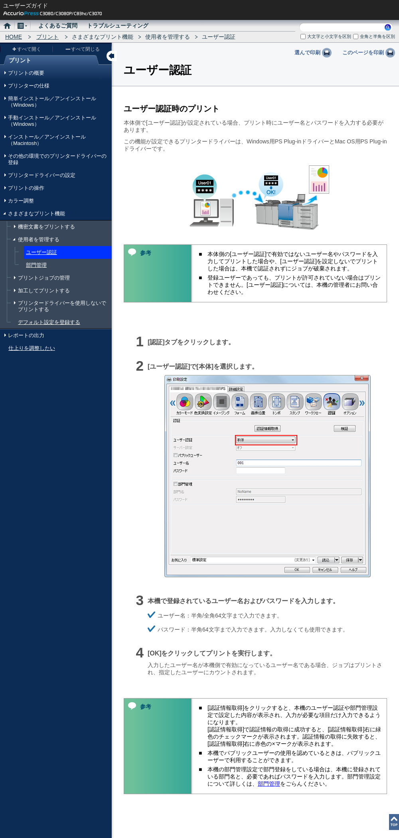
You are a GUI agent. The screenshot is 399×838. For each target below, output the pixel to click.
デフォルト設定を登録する (49, 322)
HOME (13, 37)
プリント (47, 37)
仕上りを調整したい (31, 348)
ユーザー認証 (41, 252)
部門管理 (36, 265)
